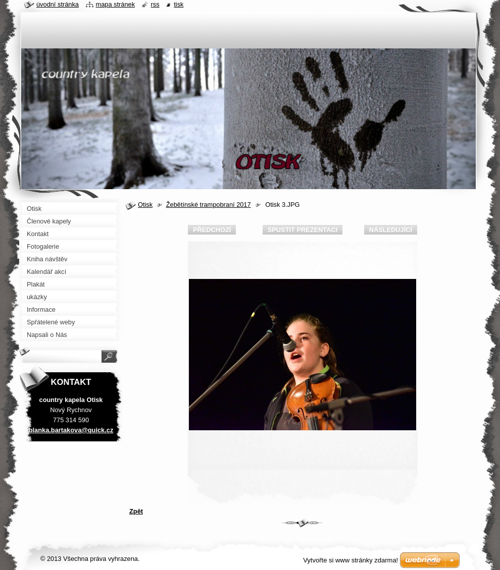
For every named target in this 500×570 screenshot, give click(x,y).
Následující (390, 230)
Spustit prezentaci (302, 230)
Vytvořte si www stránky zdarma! (350, 560)
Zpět (136, 511)
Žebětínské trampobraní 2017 (208, 204)
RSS (155, 4)
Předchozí (212, 230)
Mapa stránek (115, 4)
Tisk (178, 4)
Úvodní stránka (57, 4)
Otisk (145, 204)
